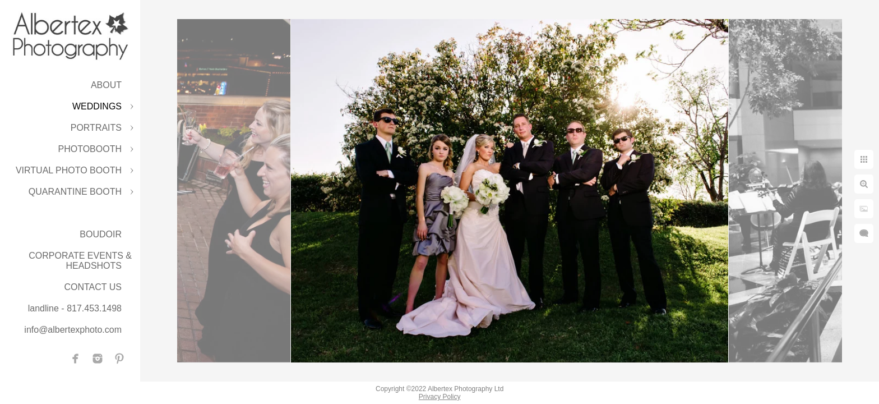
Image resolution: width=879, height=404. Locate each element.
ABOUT (106, 85)
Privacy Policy (440, 397)
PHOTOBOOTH (90, 149)
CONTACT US (93, 287)
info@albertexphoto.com (73, 329)
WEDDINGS (97, 106)
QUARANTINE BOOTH (75, 191)
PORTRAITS (96, 127)
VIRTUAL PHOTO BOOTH (69, 170)
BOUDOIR (101, 234)
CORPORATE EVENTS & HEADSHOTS (80, 260)
